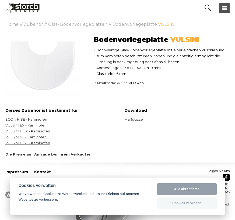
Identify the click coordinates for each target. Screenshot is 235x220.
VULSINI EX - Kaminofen (26, 125)
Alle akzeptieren (187, 189)
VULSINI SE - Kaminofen (26, 137)
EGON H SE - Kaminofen (26, 119)
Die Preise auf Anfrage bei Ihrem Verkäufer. (48, 154)
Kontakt (42, 171)
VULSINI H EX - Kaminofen (27, 131)
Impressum (16, 171)
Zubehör (33, 24)
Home (12, 24)
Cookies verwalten (186, 203)
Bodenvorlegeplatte (144, 24)
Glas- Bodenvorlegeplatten (77, 24)
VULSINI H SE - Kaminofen (27, 143)
